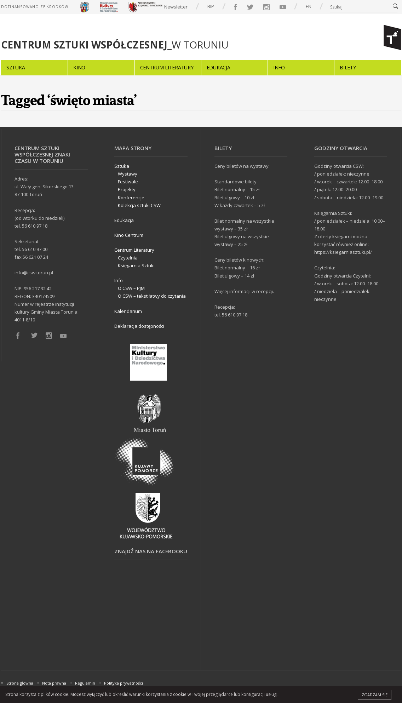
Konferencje (131, 197)
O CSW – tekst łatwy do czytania (152, 296)
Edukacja (218, 67)
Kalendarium (128, 311)
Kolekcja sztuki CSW (139, 205)
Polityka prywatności (123, 683)
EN (308, 6)
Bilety (348, 67)
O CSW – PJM (131, 288)
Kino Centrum (128, 235)
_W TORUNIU (115, 44)
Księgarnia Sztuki (136, 265)
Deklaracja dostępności (139, 326)
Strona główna (19, 683)
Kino (79, 67)
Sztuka (15, 67)
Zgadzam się (374, 694)
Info (279, 67)
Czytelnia (128, 258)
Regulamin (85, 683)
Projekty (127, 189)
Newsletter (176, 7)
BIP (210, 6)
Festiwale (128, 181)
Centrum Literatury (167, 67)
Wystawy (127, 174)
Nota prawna (54, 683)
